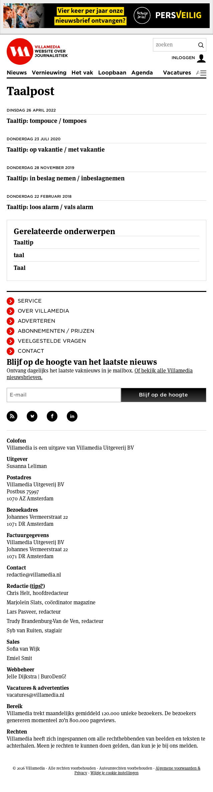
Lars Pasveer (21, 611)
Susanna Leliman (27, 466)
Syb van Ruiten (24, 630)
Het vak (82, 72)
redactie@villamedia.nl (34, 574)
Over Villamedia (43, 311)
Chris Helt (18, 593)
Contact (31, 351)
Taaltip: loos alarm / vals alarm (50, 207)
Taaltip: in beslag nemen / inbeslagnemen (66, 178)
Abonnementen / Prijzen (56, 331)
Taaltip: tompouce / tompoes (46, 121)
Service (30, 301)
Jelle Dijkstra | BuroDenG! (36, 676)
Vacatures (177, 72)
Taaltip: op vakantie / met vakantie (56, 149)
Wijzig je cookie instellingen (114, 772)
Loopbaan (112, 72)
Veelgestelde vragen (52, 341)
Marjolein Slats (24, 602)
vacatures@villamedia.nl (35, 694)
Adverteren (36, 321)
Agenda (142, 72)
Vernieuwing (49, 72)
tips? (37, 586)
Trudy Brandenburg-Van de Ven (42, 621)
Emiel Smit (19, 658)
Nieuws (17, 72)
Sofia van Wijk (23, 648)
